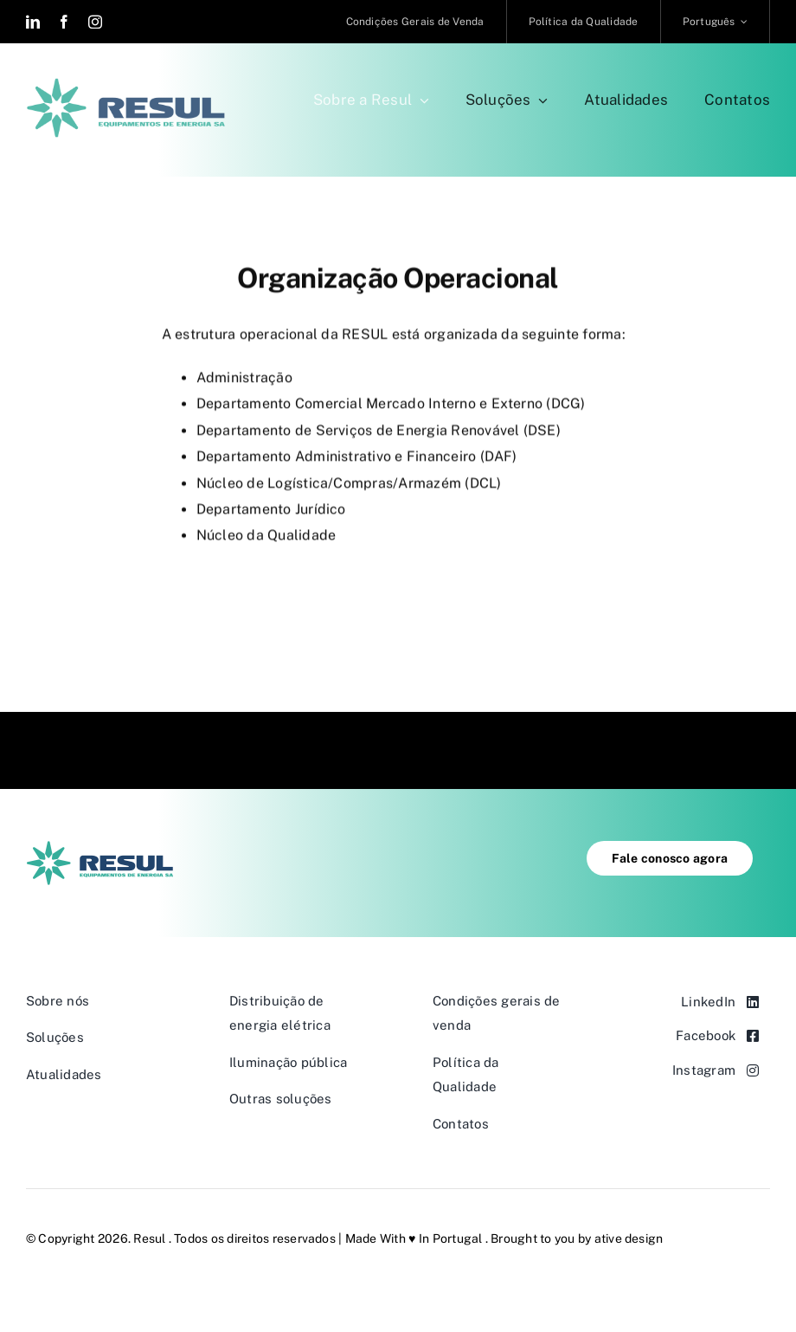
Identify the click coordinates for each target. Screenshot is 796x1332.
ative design (629, 1238)
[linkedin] (33, 22)
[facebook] (64, 22)
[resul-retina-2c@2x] (126, 84)
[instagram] (95, 22)
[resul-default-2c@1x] (99, 847)
